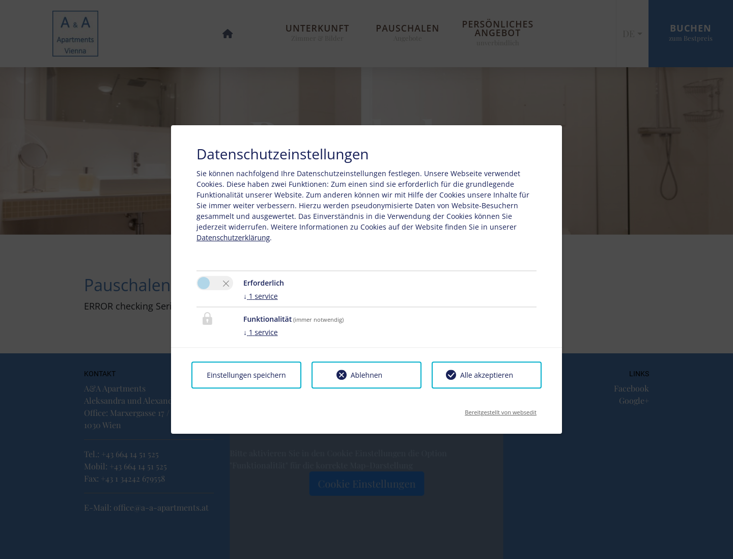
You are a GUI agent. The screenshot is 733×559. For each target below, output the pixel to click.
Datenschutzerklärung (233, 237)
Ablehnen (366, 375)
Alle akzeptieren (486, 375)
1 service (260, 296)
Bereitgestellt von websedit (501, 409)
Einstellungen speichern (246, 375)
